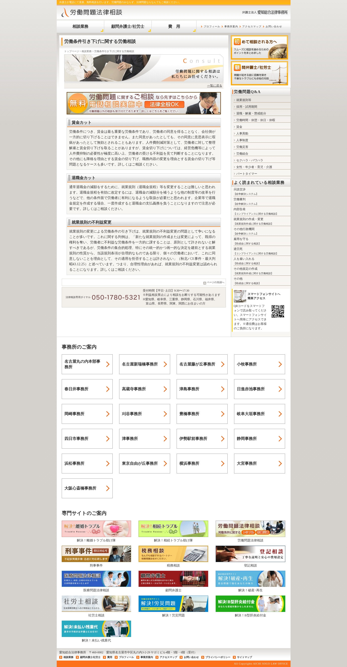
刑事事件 (96, 556)
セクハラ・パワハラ (248, 160)
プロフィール (212, 26)
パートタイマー (245, 173)
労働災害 (241, 147)
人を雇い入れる (244, 259)
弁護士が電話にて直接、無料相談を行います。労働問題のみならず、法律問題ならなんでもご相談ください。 (120, 2)
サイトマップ (244, 657)
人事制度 (241, 140)
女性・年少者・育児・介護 (253, 167)
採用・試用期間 (245, 106)
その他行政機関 (244, 229)
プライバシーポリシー (217, 657)
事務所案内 (231, 26)
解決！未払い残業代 (96, 631)
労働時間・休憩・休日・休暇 (254, 120)
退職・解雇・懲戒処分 (250, 113)
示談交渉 (240, 189)
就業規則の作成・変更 (248, 219)
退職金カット (84, 178)
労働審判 (240, 199)
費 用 (174, 26)
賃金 (238, 127)
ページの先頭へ (215, 282)
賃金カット (82, 122)
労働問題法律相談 (250, 531)
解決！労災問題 (173, 606)
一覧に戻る (214, 85)
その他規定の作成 (245, 268)
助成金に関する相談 (247, 243)
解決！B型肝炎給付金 (250, 606)
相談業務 (80, 26)
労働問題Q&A (247, 92)
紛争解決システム (246, 194)
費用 (109, 657)
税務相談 (173, 556)
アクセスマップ (251, 26)
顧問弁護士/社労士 (127, 26)
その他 (238, 278)
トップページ (71, 51)
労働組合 (241, 153)
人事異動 (241, 133)
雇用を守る (241, 239)
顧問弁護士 (173, 581)
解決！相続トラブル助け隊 (173, 531)
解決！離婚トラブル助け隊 (96, 531)
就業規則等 (242, 100)
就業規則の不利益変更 (91, 222)
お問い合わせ (274, 26)
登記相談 (250, 556)
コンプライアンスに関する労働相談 (256, 213)
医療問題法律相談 (96, 581)
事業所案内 (147, 657)
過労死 (238, 249)
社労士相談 (96, 606)
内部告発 (240, 209)
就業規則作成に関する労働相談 (253, 223)
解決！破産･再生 (250, 581)
